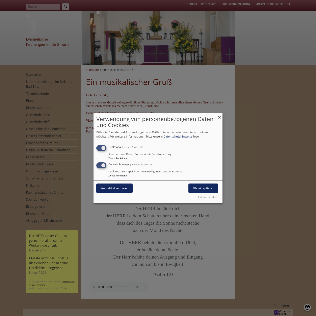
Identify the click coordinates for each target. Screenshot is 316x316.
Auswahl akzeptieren (114, 188)
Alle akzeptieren (203, 188)
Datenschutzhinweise (177, 136)
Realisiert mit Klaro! (208, 197)
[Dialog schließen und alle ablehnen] (219, 115)
